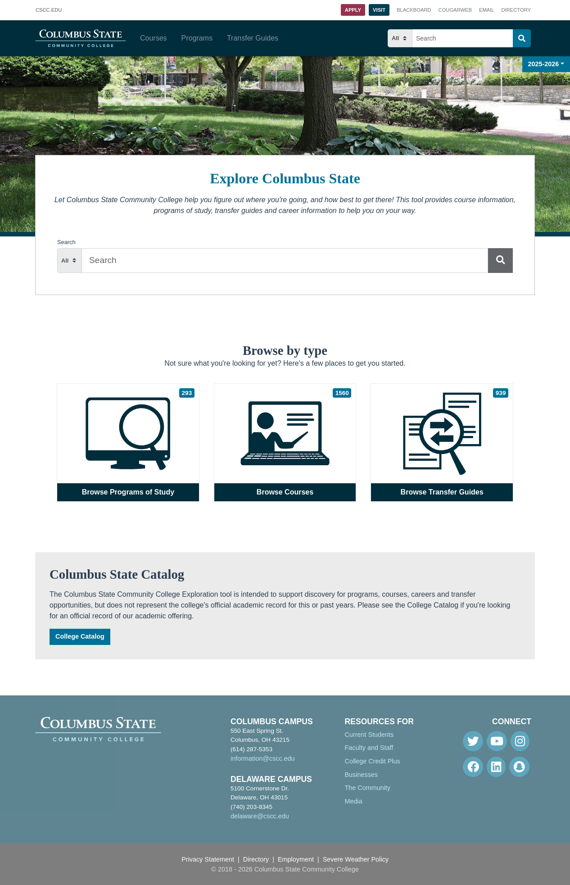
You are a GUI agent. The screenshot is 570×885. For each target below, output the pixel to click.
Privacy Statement (207, 859)
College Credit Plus (372, 761)
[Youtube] (497, 741)
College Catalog (79, 636)
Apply (353, 10)
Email (486, 10)
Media (353, 801)
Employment (296, 859)
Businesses (361, 774)
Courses (153, 38)
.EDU (49, 10)
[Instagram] (520, 741)
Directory (516, 10)
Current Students (369, 734)
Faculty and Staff (369, 747)
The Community (368, 787)
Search (66, 242)
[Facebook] (473, 767)
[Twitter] (473, 741)
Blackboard (414, 10)
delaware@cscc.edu (260, 816)
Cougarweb (455, 10)
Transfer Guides (252, 38)
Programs (197, 38)
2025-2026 (543, 64)
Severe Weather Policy (356, 859)
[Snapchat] (519, 767)
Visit (379, 10)
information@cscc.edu (263, 758)
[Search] (522, 38)
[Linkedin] (496, 767)
